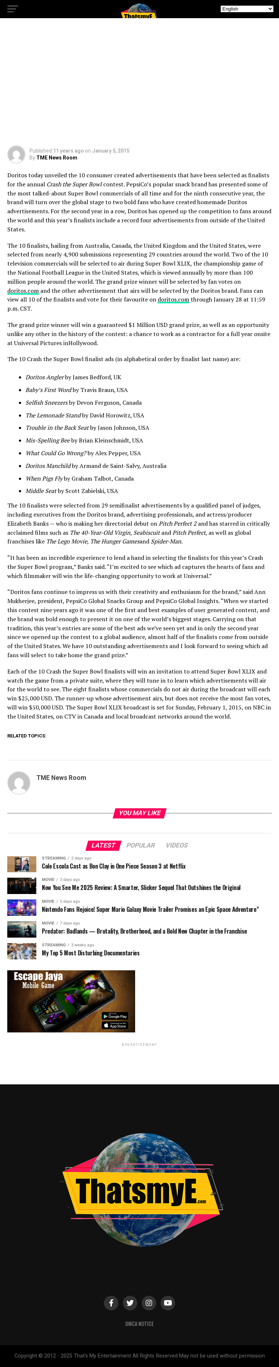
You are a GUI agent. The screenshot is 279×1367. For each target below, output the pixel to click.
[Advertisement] (139, 83)
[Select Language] (247, 8)
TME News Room (56, 158)
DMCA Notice (139, 1323)
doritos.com (23, 291)
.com (173, 299)
